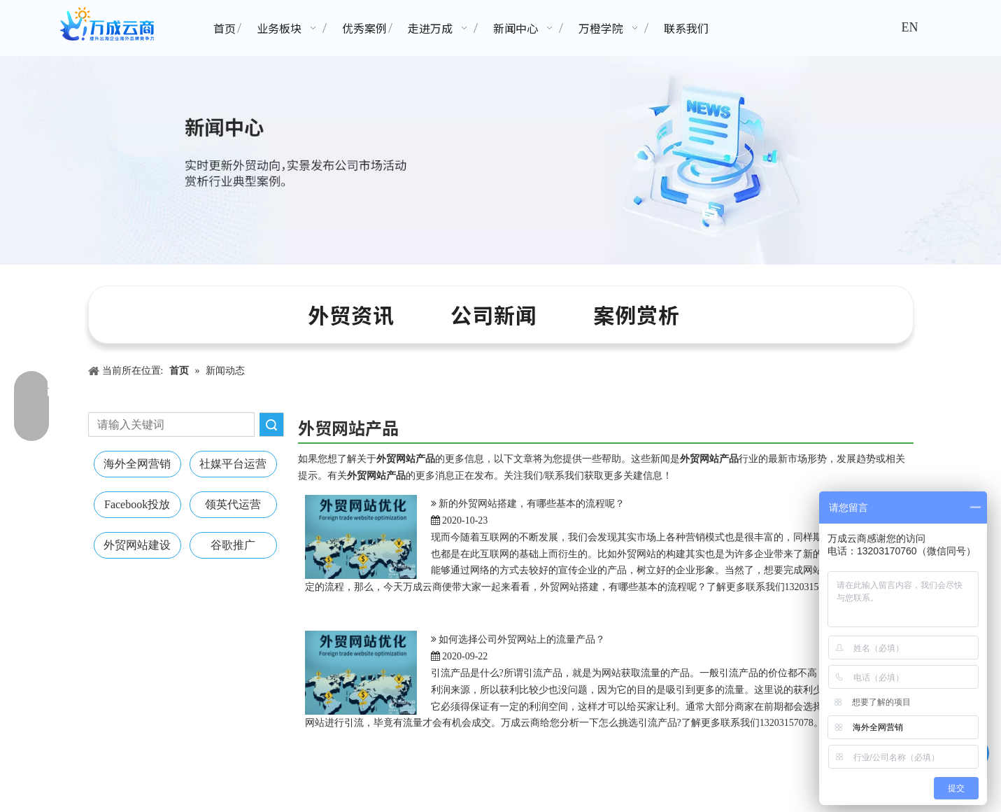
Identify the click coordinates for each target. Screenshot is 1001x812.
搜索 (271, 424)
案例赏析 (636, 314)
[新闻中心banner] (500, 160)
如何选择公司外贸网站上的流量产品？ (522, 639)
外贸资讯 (351, 314)
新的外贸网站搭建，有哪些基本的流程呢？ (532, 503)
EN (909, 27)
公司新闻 (493, 314)
